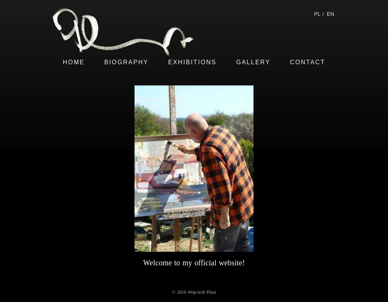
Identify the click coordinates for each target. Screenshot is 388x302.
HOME (74, 62)
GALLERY (253, 62)
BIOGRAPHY (126, 62)
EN (330, 14)
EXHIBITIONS (192, 62)
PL (317, 14)
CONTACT (307, 62)
